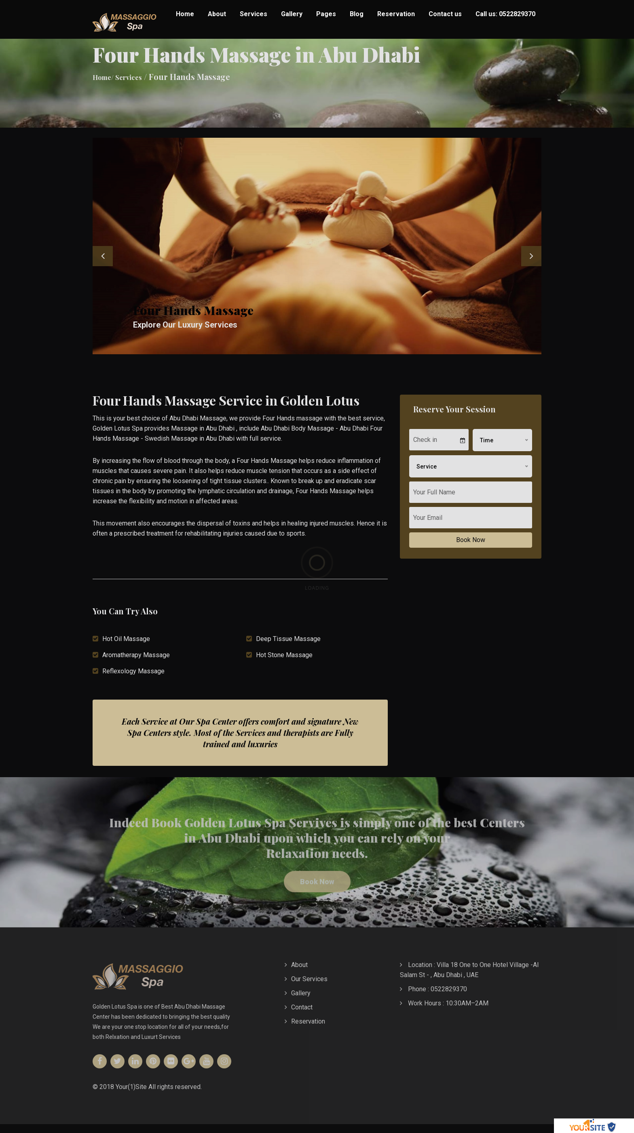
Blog (356, 14)
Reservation (396, 14)
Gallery (291, 14)
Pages (326, 14)
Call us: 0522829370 (505, 14)
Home (185, 14)
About (217, 14)
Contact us (445, 14)
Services (253, 14)
